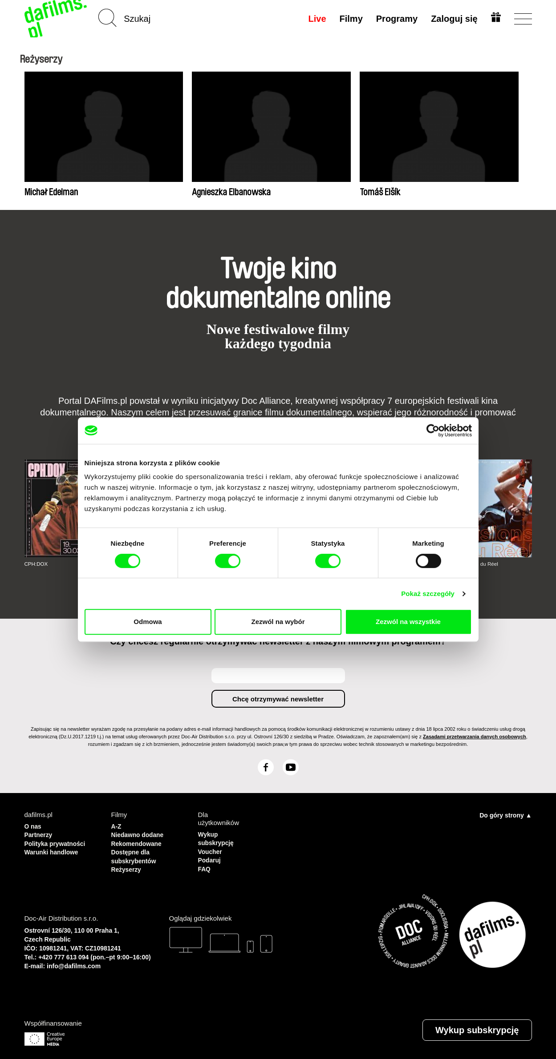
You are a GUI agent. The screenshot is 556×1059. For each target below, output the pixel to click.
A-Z (116, 825)
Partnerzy (39, 834)
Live (316, 19)
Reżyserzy (127, 866)
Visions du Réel (481, 564)
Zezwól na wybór (277, 621)
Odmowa (148, 621)
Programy (395, 19)
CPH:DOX (36, 564)
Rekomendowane (138, 842)
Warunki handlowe (53, 850)
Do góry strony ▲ (505, 814)
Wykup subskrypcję (217, 838)
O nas (33, 825)
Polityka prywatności (57, 842)
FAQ (205, 866)
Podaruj (210, 858)
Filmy (349, 19)
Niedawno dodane (139, 834)
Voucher (211, 850)
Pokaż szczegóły (428, 593)
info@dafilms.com (74, 961)
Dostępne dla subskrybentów (135, 854)
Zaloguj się (453, 19)
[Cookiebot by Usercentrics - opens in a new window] (433, 430)
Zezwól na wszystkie (408, 621)
